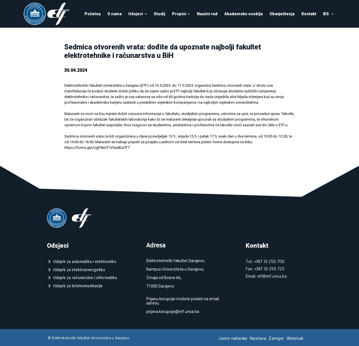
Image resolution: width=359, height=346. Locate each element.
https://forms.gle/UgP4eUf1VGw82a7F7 (97, 147)
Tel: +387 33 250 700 (265, 261)
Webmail (295, 338)
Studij (159, 14)
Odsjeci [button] (137, 14)
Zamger (276, 338)
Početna (92, 14)
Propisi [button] (181, 14)
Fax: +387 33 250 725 (265, 268)
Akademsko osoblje (243, 14)
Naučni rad (207, 14)
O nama (114, 14)
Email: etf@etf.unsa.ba (266, 276)
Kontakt (308, 14)
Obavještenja (282, 14)
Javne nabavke (232, 338)
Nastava (258, 338)
